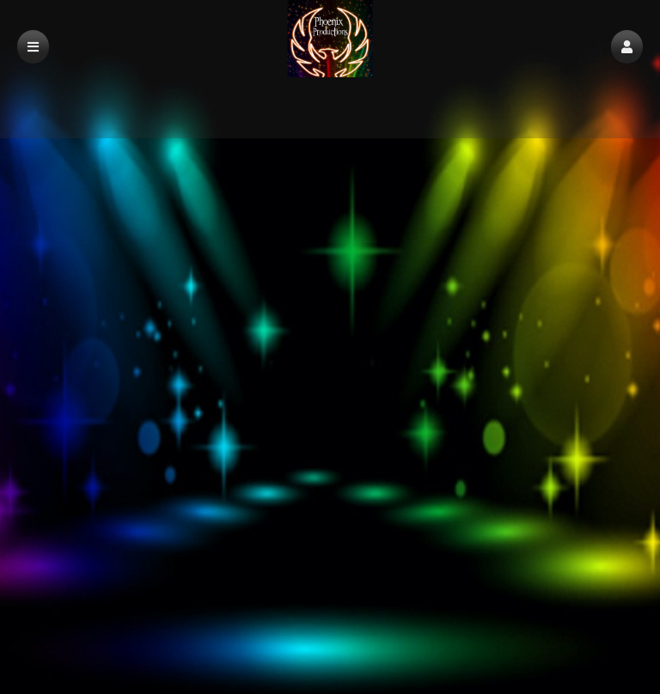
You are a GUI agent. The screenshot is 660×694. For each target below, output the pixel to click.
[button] (627, 47)
